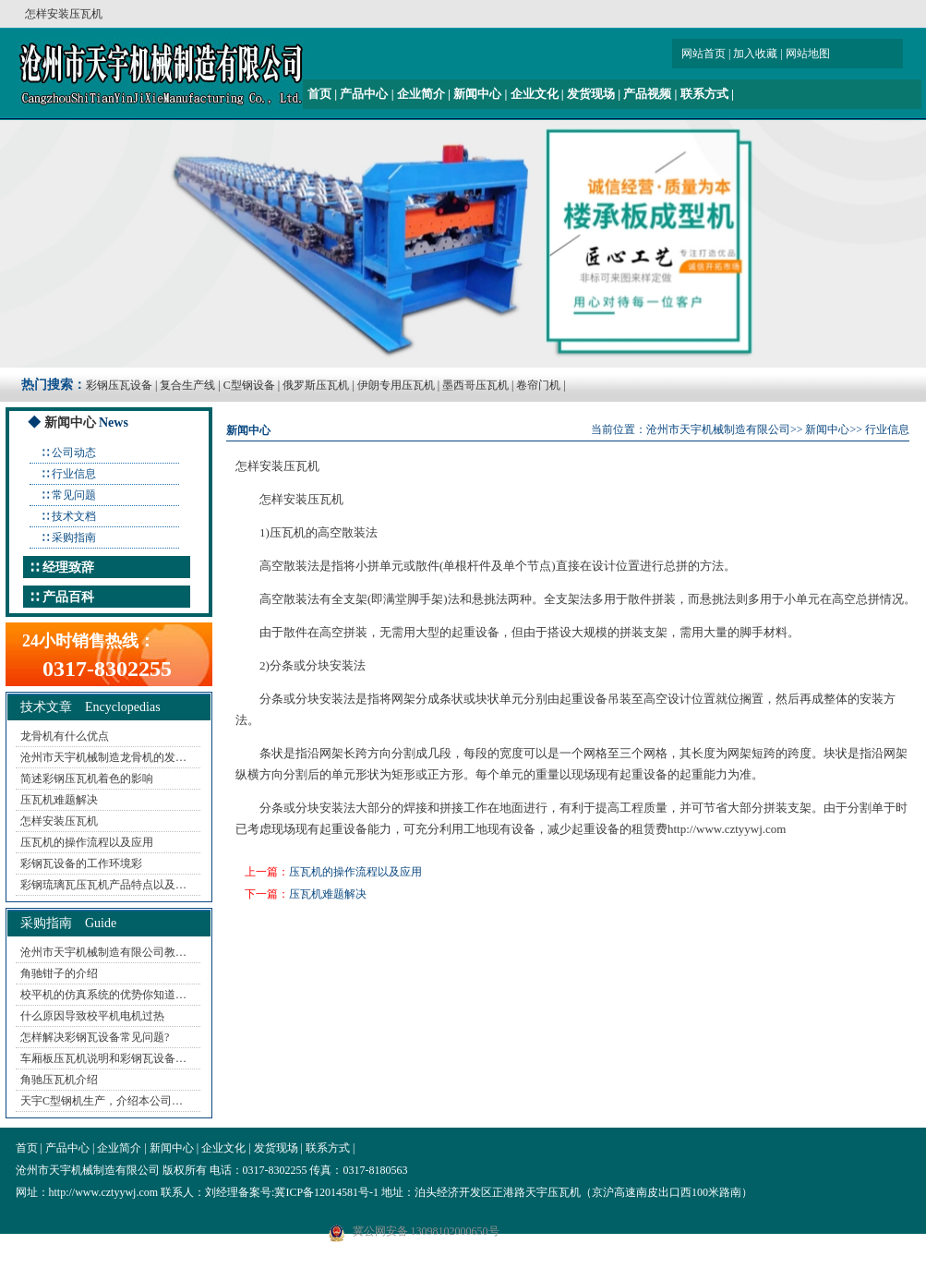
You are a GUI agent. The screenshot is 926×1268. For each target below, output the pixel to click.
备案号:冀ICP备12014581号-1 (308, 1192)
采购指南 (74, 537)
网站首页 (703, 53)
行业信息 (74, 473)
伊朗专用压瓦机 (396, 385)
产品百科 (68, 597)
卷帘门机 (538, 385)
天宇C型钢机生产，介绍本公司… (101, 1100)
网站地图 (808, 53)
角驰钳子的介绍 (59, 973)
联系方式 (704, 94)
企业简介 (421, 94)
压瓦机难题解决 (59, 799)
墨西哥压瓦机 (475, 385)
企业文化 (535, 94)
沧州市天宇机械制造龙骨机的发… (103, 757)
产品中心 (364, 94)
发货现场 (591, 94)
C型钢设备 (249, 385)
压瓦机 (325, 499)
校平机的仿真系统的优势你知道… (103, 994)
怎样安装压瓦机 (59, 821)
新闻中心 (477, 94)
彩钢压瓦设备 (119, 385)
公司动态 (74, 452)
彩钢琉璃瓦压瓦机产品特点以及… (103, 884)
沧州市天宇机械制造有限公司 (718, 429)
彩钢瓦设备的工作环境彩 (81, 863)
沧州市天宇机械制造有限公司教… (103, 952)
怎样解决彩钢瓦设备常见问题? (94, 1037)
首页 (319, 94)
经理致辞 (68, 567)
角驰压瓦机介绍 (59, 1079)
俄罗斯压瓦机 (316, 385)
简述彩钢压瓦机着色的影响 (86, 778)
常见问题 (74, 495)
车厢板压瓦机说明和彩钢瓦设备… (103, 1058)
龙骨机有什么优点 (64, 736)
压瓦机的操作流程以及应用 (86, 842)
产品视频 (647, 94)
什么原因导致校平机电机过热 (92, 1015)
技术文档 (74, 516)
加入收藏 (755, 53)
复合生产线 (187, 385)
